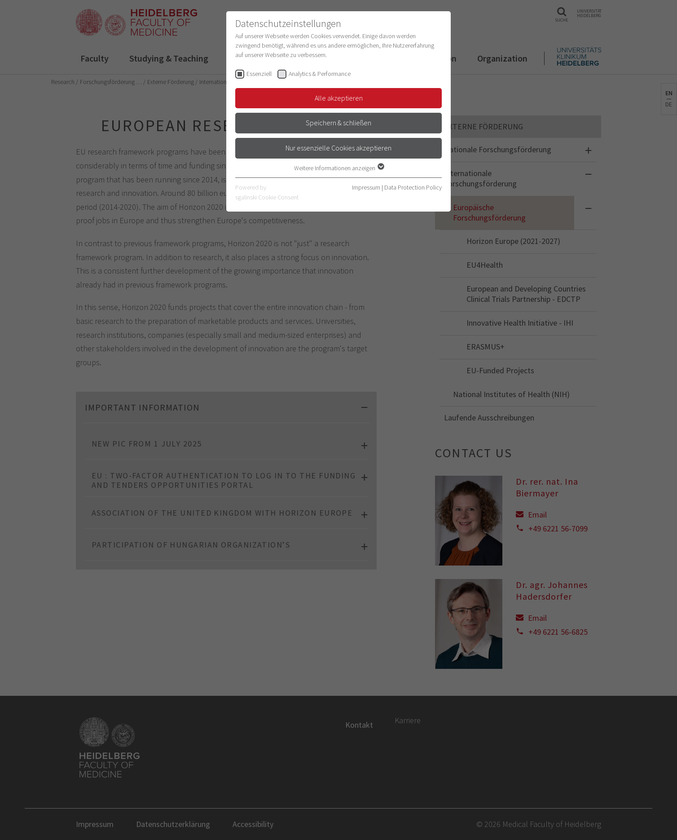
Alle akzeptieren (339, 97)
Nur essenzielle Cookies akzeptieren (338, 147)
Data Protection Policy (413, 187)
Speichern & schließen (338, 122)
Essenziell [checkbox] (259, 74)
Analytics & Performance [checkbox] (320, 74)
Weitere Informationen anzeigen (338, 168)
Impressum (366, 187)
